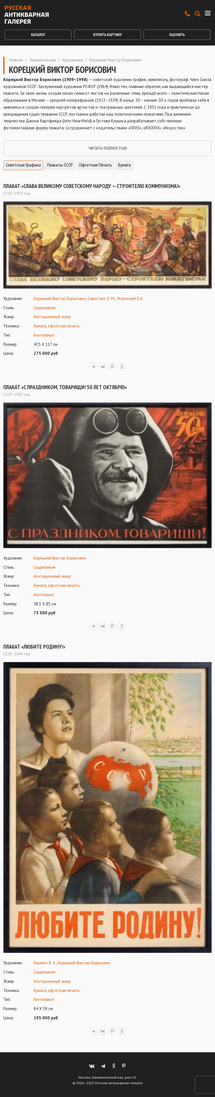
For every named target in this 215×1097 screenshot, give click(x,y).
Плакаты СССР (60, 165)
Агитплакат (44, 335)
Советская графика (23, 165)
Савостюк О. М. (101, 298)
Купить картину (107, 34)
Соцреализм (44, 307)
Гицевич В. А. (45, 962)
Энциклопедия (42, 60)
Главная (16, 60)
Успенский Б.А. (130, 298)
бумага (40, 326)
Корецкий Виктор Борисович (60, 298)
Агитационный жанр (52, 316)
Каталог (38, 34)
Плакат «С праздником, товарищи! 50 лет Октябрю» (65, 387)
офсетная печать (64, 326)
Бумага (124, 165)
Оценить (177, 34)
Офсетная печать (95, 165)
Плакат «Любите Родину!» (34, 646)
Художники (72, 60)
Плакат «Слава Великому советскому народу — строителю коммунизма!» (91, 186)
